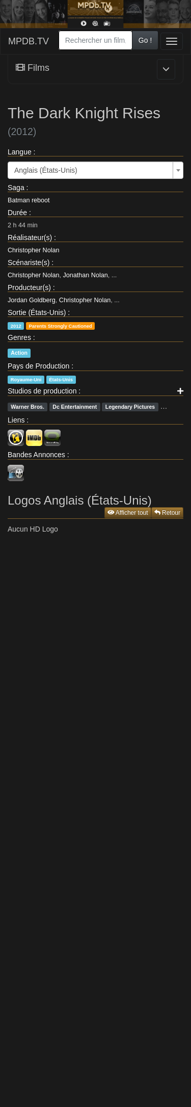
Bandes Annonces (36, 455)
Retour (167, 512)
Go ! (145, 40)
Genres (19, 337)
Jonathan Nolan (85, 275)
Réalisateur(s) (30, 237)
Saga (16, 187)
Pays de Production (38, 366)
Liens (16, 420)
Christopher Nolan (34, 250)
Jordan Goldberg (32, 300)
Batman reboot (29, 200)
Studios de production (42, 391)
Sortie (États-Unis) (37, 312)
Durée (17, 212)
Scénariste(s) (28, 262)
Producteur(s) (29, 287)
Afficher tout (127, 512)
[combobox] (95, 40)
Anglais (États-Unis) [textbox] (45, 170)
